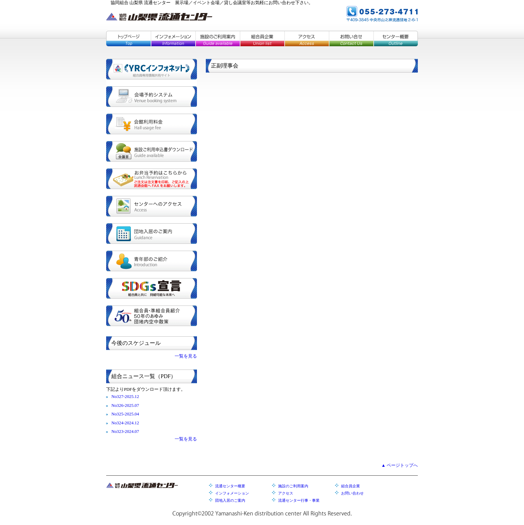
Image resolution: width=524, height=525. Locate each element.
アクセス (306, 38)
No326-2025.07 (125, 405)
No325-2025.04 (125, 414)
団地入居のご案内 (151, 233)
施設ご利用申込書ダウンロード (151, 151)
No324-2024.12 (125, 423)
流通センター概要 (230, 486)
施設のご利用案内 (217, 38)
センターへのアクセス (151, 206)
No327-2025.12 (125, 396)
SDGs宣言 (151, 288)
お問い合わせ (352, 493)
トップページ (128, 38)
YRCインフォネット (151, 69)
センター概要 (395, 38)
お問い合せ (351, 38)
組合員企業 (262, 38)
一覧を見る (186, 356)
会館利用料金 (151, 124)
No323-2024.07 (125, 431)
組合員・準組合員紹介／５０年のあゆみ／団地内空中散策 (151, 315)
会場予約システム (151, 96)
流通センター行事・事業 (299, 500)
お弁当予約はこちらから (151, 178)
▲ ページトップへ (399, 465)
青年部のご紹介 (151, 261)
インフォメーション (173, 38)
